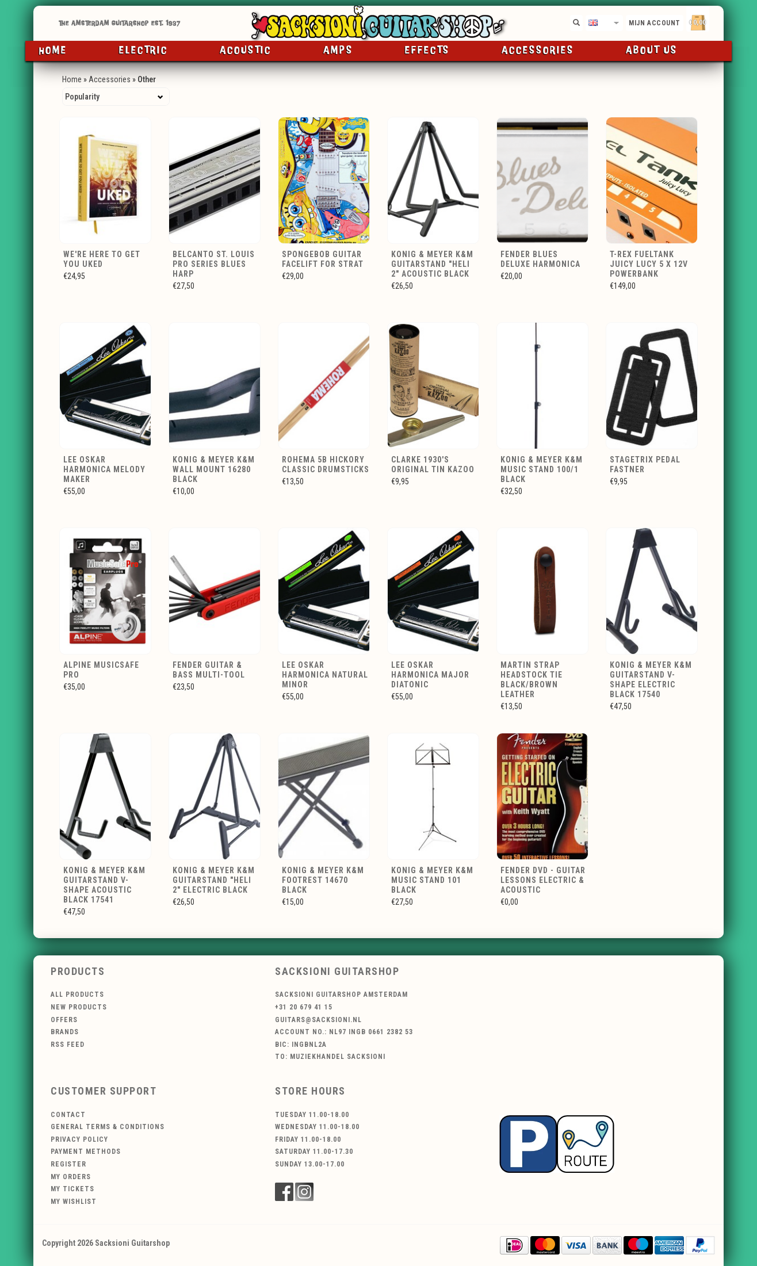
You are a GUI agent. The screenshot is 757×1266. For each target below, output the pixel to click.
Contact (68, 1115)
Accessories (538, 50)
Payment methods (86, 1152)
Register (68, 1164)
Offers (64, 1020)
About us (652, 50)
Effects (427, 50)
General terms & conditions (108, 1127)
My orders (71, 1177)
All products (77, 994)
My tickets (72, 1189)
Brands (65, 1032)
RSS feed (68, 1045)
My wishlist (74, 1202)
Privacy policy (79, 1139)
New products (79, 1007)
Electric (143, 50)
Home (53, 50)
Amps (338, 50)
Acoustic (246, 50)
